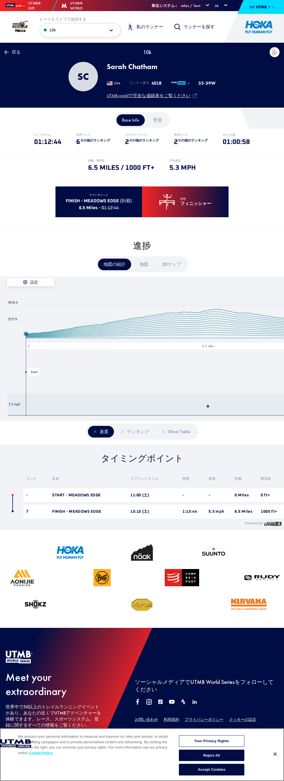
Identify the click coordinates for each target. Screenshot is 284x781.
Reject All (211, 766)
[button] (275, 52)
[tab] (130, 120)
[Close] (275, 765)
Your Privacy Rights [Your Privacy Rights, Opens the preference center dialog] (211, 752)
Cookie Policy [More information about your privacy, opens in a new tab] (41, 764)
